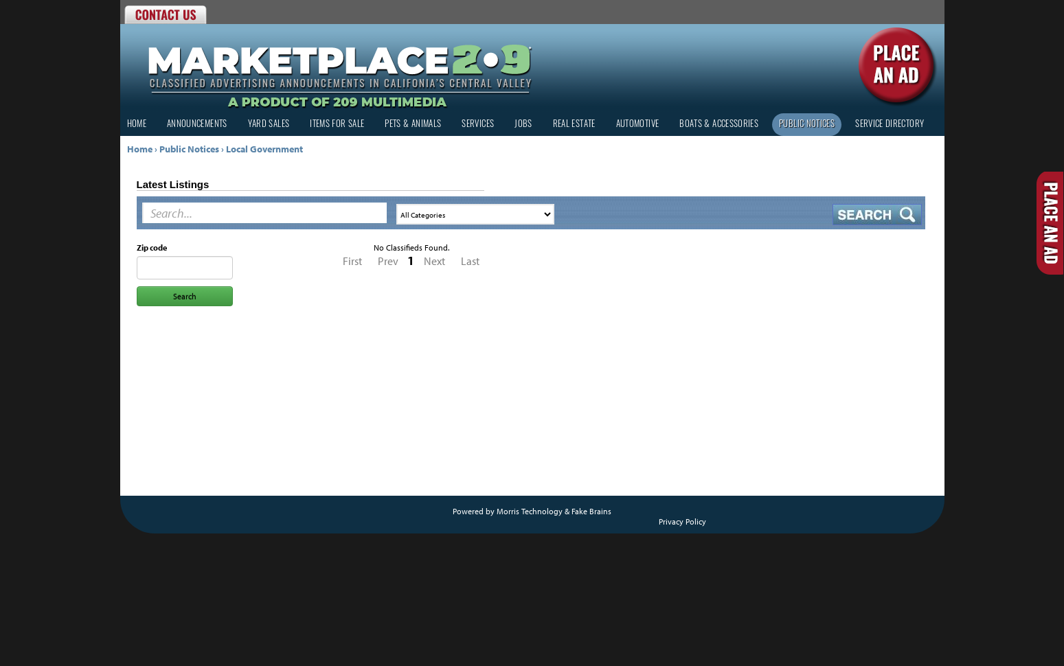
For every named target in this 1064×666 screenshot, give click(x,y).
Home (136, 124)
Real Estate (574, 124)
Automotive (637, 124)
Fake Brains (591, 511)
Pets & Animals (413, 124)
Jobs (523, 124)
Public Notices (807, 124)
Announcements (197, 124)
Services (478, 124)
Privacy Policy (682, 521)
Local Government (264, 149)
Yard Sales (269, 124)
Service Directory (889, 124)
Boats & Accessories (718, 124)
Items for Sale (337, 124)
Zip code (152, 247)
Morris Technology (530, 511)
